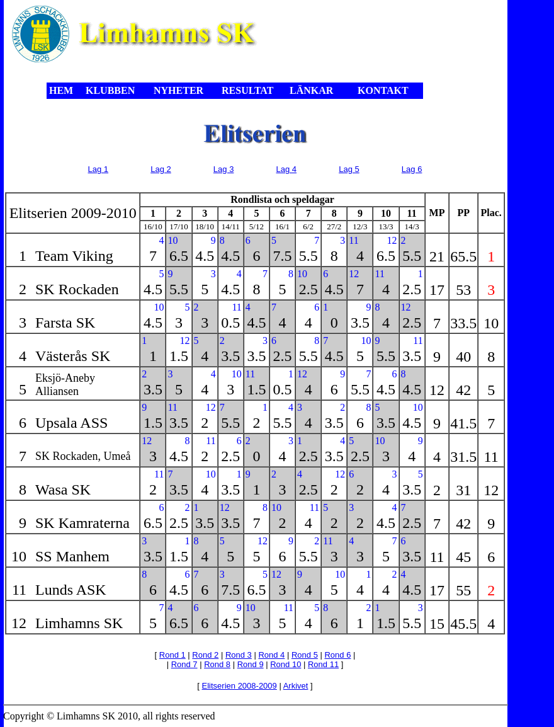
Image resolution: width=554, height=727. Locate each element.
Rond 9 (250, 664)
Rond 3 (238, 655)
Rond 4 (271, 655)
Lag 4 (286, 169)
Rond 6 (337, 655)
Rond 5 (304, 655)
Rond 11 (323, 664)
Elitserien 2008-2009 (239, 685)
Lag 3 (223, 169)
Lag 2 (160, 169)
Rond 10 (285, 664)
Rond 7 (184, 664)
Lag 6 (412, 169)
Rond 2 (205, 655)
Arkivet (295, 685)
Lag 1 (98, 169)
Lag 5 (349, 169)
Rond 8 (217, 664)
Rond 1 (172, 655)
